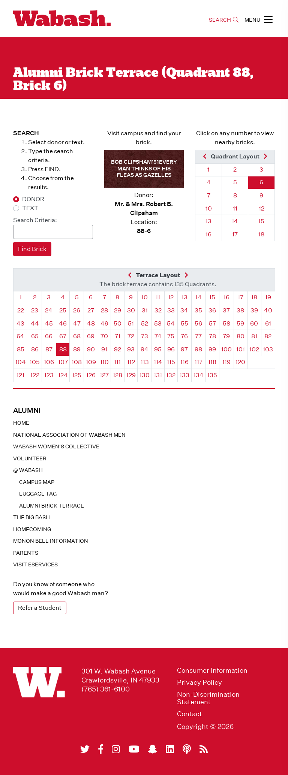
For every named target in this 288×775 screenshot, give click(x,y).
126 (91, 375)
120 (240, 362)
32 (158, 310)
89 (77, 349)
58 (226, 323)
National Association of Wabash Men (69, 435)
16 (209, 234)
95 (158, 349)
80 (240, 336)
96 (171, 349)
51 (131, 323)
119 (226, 362)
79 (226, 336)
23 (34, 310)
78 (212, 336)
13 (209, 221)
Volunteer (29, 458)
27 (90, 310)
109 (91, 362)
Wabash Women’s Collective (56, 446)
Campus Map (36, 482)
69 (90, 336)
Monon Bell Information (50, 541)
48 (91, 323)
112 (131, 362)
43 (20, 323)
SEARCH (223, 19)
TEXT (30, 208)
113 (145, 362)
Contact (189, 714)
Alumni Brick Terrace (51, 505)
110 (104, 362)
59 (240, 323)
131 (158, 375)
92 (117, 349)
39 (254, 310)
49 (104, 323)
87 (48, 349)
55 (184, 323)
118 (212, 362)
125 (76, 375)
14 (235, 221)
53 (158, 323)
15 (261, 221)
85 (20, 349)
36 (212, 310)
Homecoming (32, 529)
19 (268, 297)
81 (254, 336)
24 (48, 310)
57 (212, 323)
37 (226, 310)
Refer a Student (40, 607)
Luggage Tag (38, 493)
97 (184, 349)
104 (20, 362)
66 (48, 336)
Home (21, 423)
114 (158, 362)
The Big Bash (31, 517)
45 (49, 323)
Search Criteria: (35, 220)
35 (198, 310)
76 (184, 336)
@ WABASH (28, 470)
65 (35, 336)
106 (49, 362)
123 (49, 375)
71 (117, 336)
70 (104, 336)
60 (254, 323)
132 (171, 375)
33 (171, 310)
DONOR (33, 199)
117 (198, 362)
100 (226, 349)
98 (198, 349)
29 (117, 310)
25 (62, 310)
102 (254, 349)
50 (118, 323)
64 (20, 336)
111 (117, 362)
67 (62, 336)
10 (209, 208)
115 (171, 362)
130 (145, 375)
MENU (258, 19)
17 (235, 234)
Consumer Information (212, 670)
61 (268, 323)
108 (77, 362)
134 (199, 375)
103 (268, 349)
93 (131, 349)
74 (158, 336)
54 (171, 323)
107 (63, 362)
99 (212, 349)
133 (184, 375)
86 (35, 349)
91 (104, 349)
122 (34, 375)
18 (261, 234)
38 (240, 310)
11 (235, 208)
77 (198, 336)
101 (240, 349)
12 (261, 208)
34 (184, 310)
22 (20, 310)
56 (198, 323)
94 (144, 349)
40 (268, 310)
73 (144, 336)
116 (184, 362)
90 (91, 349)
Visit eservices (35, 564)
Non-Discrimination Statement (208, 698)
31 (145, 310)
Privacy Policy (199, 682)
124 (63, 375)
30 (131, 310)
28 (104, 310)
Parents (25, 553)
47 (77, 323)
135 (212, 375)
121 (20, 375)
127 (104, 375)
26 (76, 310)
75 (170, 336)
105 (35, 362)
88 (63, 349)
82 (268, 336)
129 (131, 375)
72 (131, 336)
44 (35, 323)
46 (63, 323)
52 (144, 323)
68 (77, 336)
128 (117, 375)
